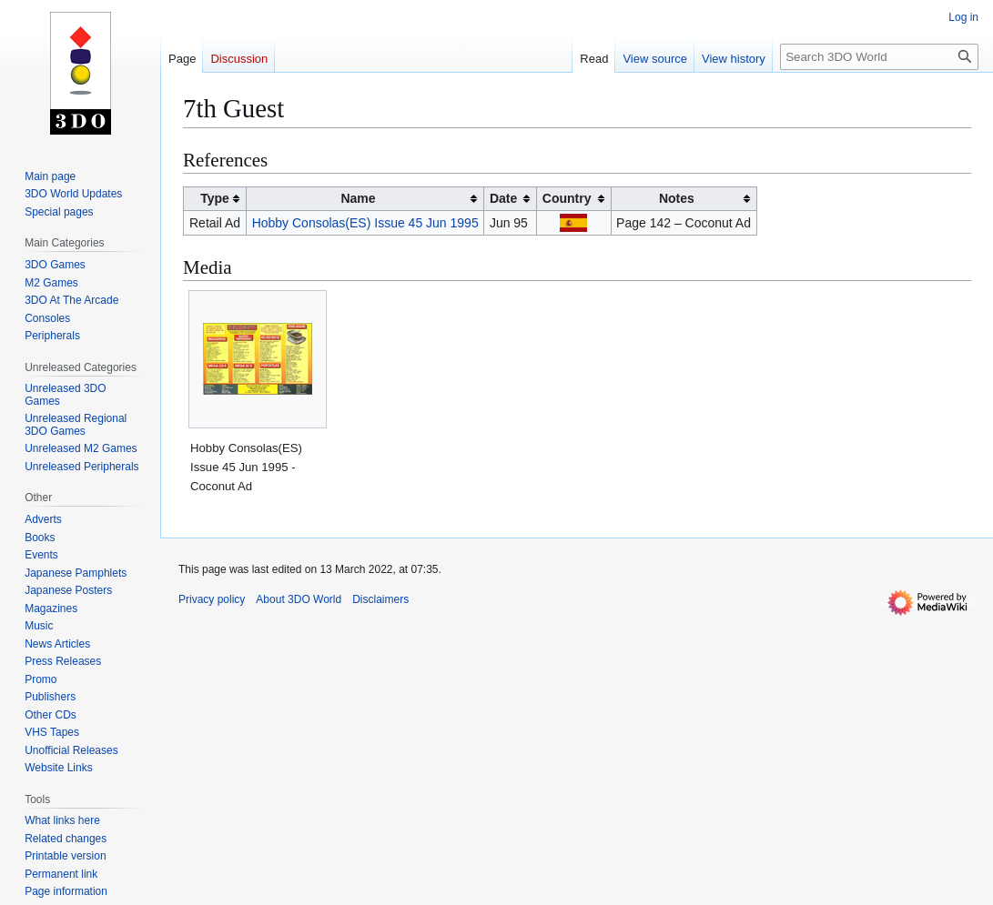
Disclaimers (380, 599)
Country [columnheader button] (567, 198)
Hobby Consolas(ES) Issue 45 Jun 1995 (365, 223)
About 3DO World (298, 599)
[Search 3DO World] (879, 57)
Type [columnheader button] (214, 198)
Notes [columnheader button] (676, 198)
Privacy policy (211, 599)
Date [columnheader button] (503, 198)
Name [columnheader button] (357, 198)
